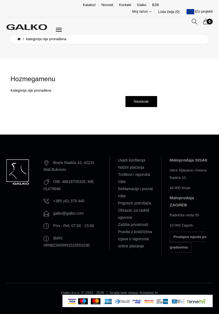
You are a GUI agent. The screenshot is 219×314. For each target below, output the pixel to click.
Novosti (107, 5)
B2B (155, 5)
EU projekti (204, 11)
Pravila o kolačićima (135, 232)
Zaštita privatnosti (133, 224)
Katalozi (89, 5)
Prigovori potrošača (134, 203)
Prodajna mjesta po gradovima (188, 242)
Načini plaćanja (131, 167)
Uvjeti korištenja (131, 160)
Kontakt (125, 5)
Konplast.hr (149, 293)
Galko (141, 5)
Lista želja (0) (169, 12)
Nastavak (141, 101)
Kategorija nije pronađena (46, 39)
